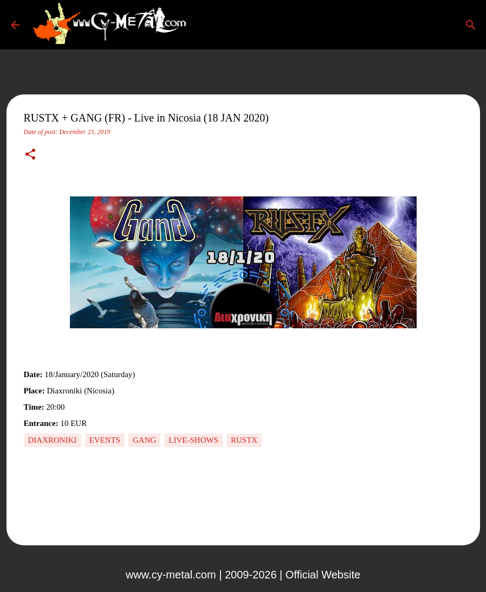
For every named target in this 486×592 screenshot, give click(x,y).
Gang (144, 440)
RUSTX (244, 440)
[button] (30, 155)
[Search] (208, 25)
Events (105, 440)
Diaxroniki (52, 440)
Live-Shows (193, 440)
